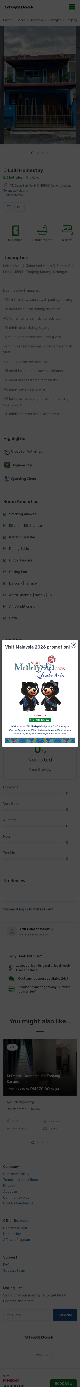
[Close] (73, 645)
